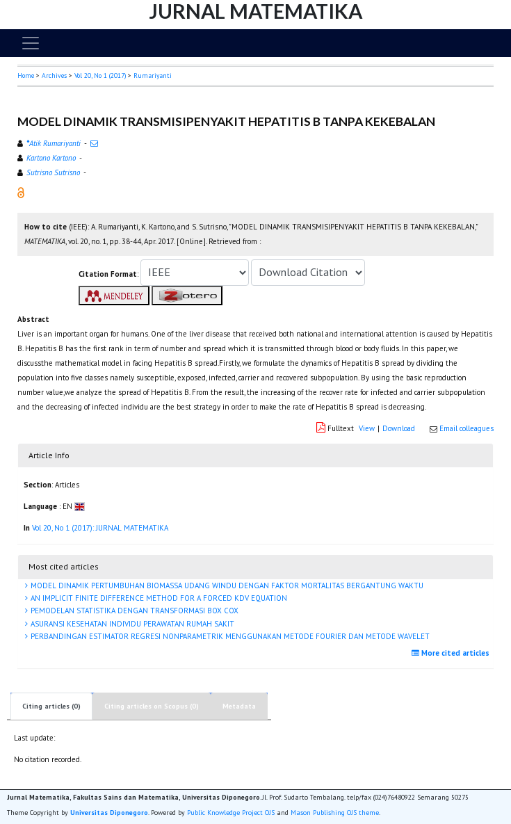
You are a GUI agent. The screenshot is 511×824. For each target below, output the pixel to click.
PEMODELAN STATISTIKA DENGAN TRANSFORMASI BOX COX (133, 610)
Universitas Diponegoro (109, 812)
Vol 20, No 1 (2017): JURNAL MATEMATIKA (100, 528)
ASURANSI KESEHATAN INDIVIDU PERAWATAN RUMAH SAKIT (131, 624)
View (367, 428)
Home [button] (25, 75)
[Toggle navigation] (30, 43)
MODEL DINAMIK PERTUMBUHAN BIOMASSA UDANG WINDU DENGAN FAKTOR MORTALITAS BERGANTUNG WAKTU (226, 585)
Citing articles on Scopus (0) (151, 706)
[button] (20, 192)
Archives (54, 75)
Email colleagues (466, 428)
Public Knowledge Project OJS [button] (231, 812)
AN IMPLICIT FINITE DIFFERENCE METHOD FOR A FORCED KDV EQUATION (158, 598)
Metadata (239, 706)
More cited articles (452, 653)
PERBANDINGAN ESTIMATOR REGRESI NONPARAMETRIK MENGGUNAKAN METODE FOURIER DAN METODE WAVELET (229, 636)
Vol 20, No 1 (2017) (100, 75)
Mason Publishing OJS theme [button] (335, 812)
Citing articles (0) (51, 706)
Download (398, 428)
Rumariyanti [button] (152, 75)
